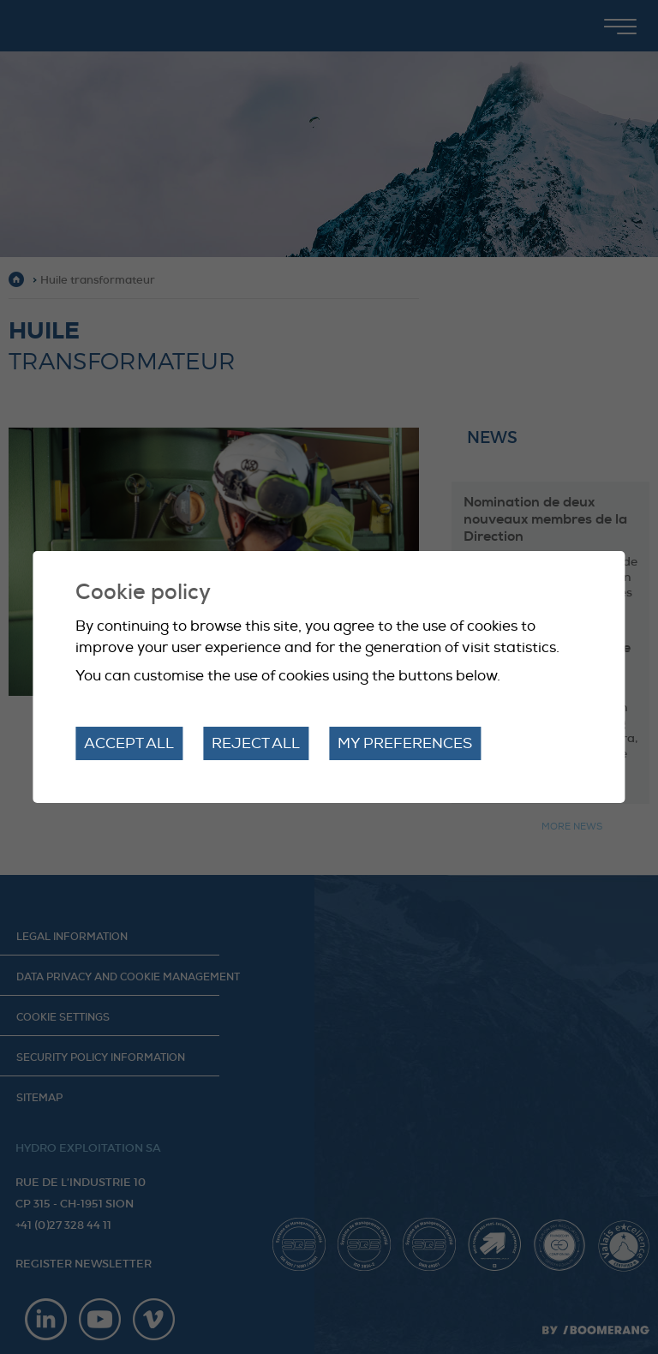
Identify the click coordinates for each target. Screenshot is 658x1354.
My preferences (405, 743)
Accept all (129, 743)
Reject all (256, 743)
